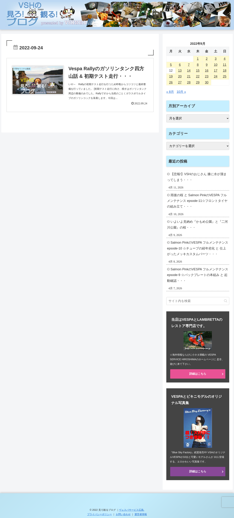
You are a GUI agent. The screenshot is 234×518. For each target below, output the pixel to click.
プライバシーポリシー (99, 514)
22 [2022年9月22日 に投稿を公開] (198, 76)
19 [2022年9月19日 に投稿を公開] (171, 76)
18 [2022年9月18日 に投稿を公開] (224, 70)
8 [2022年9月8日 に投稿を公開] (198, 65)
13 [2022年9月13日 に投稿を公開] (180, 70)
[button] (226, 301)
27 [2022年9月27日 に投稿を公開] (180, 82)
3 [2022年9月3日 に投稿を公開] (216, 59)
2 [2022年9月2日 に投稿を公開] (206, 59)
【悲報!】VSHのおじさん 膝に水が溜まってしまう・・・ (197, 177)
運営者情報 (140, 514)
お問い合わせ (123, 514)
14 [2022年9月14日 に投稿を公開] (189, 70)
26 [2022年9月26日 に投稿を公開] (171, 82)
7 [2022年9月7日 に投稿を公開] (189, 65)
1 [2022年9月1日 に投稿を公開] (198, 59)
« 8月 (170, 92)
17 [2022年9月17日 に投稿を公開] (215, 70)
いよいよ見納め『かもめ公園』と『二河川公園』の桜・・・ (197, 224)
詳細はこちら (197, 373)
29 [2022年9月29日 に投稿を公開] (198, 82)
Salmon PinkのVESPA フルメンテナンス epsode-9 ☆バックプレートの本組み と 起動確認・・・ (197, 275)
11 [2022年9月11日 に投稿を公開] (224, 65)
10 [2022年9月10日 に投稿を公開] (215, 65)
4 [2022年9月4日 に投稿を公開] (225, 59)
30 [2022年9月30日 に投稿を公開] (206, 82)
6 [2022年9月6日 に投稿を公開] (180, 65)
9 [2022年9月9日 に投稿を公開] (206, 65)
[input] (197, 301)
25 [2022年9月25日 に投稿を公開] (224, 76)
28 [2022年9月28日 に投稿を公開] (189, 82)
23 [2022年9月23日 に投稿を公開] (206, 76)
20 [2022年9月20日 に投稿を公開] (180, 76)
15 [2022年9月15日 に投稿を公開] (198, 70)
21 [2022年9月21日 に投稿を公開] (189, 76)
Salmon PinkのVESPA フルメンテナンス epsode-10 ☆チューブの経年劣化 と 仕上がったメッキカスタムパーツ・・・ (197, 248)
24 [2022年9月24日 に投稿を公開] (215, 76)
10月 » (181, 92)
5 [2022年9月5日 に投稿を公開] (171, 65)
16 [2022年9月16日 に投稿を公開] (206, 70)
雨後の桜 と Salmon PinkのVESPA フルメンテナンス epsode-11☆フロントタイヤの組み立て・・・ (197, 200)
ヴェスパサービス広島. (131, 509)
